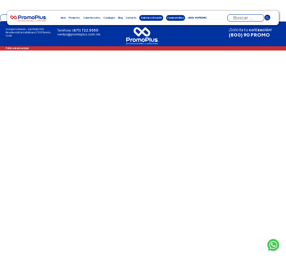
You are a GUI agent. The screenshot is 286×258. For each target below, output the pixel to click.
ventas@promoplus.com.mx (78, 34)
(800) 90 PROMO (249, 35)
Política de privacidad (17, 48)
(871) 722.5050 (85, 30)
